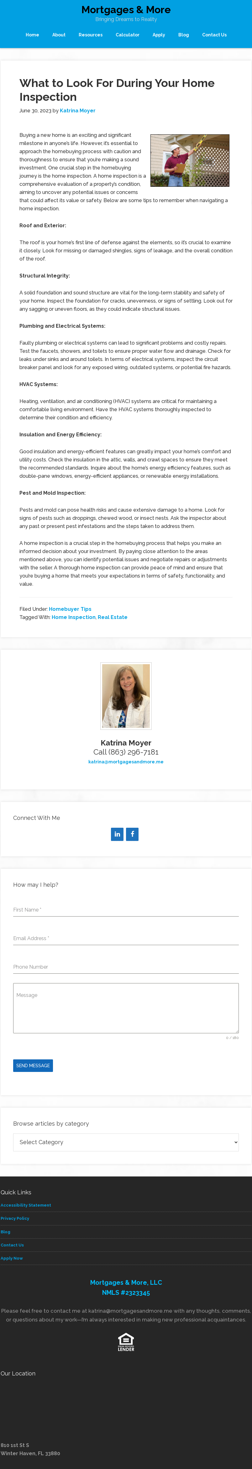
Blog (5, 1230)
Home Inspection (74, 617)
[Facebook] (132, 834)
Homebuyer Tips (70, 609)
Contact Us (12, 1243)
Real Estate (113, 617)
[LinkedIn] (117, 834)
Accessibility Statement (26, 1204)
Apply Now (12, 1257)
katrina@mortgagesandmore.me (126, 761)
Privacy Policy (15, 1217)
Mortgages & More (126, 9)
